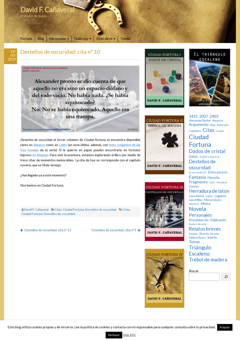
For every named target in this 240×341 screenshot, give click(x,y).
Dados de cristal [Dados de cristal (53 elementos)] (207, 151)
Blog (41, 38)
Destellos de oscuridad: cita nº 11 (47, 230)
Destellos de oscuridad (100, 209)
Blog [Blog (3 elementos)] (212, 125)
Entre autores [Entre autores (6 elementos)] (217, 172)
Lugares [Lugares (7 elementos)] (220, 196)
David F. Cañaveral (47, 9)
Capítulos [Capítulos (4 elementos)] (195, 131)
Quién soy (81, 38)
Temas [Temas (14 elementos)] (194, 241)
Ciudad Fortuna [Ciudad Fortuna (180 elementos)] (200, 140)
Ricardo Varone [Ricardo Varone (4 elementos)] (209, 233)
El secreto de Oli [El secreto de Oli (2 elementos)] (197, 172)
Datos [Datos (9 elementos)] (193, 156)
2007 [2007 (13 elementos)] (203, 116)
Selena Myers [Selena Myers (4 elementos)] (197, 237)
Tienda (125, 38)
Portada (26, 38)
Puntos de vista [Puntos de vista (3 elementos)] (197, 224)
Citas (58, 209)
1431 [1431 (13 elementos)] (193, 116)
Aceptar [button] (225, 327)
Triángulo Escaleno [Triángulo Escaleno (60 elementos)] (200, 250)
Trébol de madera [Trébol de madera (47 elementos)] (208, 259)
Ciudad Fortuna (73, 209)
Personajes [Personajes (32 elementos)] (200, 215)
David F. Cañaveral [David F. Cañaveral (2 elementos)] (209, 157)
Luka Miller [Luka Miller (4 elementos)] (195, 200)
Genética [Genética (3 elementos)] (221, 182)
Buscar (194, 271)
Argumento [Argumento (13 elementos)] (198, 124)
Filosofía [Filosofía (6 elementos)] (213, 177)
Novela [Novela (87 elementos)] (197, 208)
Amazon (39, 145)
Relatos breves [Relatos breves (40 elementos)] (205, 229)
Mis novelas (57, 38)
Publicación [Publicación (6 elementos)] (218, 220)
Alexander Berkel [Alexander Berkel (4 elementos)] (199, 120)
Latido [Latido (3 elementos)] (209, 196)
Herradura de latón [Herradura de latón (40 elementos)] (209, 191)
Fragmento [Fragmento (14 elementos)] (198, 182)
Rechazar (114, 335)
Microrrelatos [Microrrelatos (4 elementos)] (212, 200)
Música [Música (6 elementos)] (205, 203)
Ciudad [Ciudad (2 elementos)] (220, 131)
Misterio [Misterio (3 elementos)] (194, 203)
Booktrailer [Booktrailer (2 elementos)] (223, 125)
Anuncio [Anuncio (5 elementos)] (217, 120)
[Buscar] (226, 277)
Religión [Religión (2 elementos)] (193, 234)
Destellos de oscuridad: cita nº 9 (113, 230)
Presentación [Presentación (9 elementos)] (199, 220)
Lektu (63, 145)
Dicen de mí (104, 38)
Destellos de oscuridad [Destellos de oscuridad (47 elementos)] (202, 164)
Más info (129, 335)
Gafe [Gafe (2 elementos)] (212, 182)
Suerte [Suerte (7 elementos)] (212, 237)
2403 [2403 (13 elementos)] (214, 116)
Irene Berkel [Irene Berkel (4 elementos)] (196, 196)
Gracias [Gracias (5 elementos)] (194, 186)
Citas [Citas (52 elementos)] (208, 130)
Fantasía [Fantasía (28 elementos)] (197, 177)
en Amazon (40, 155)
